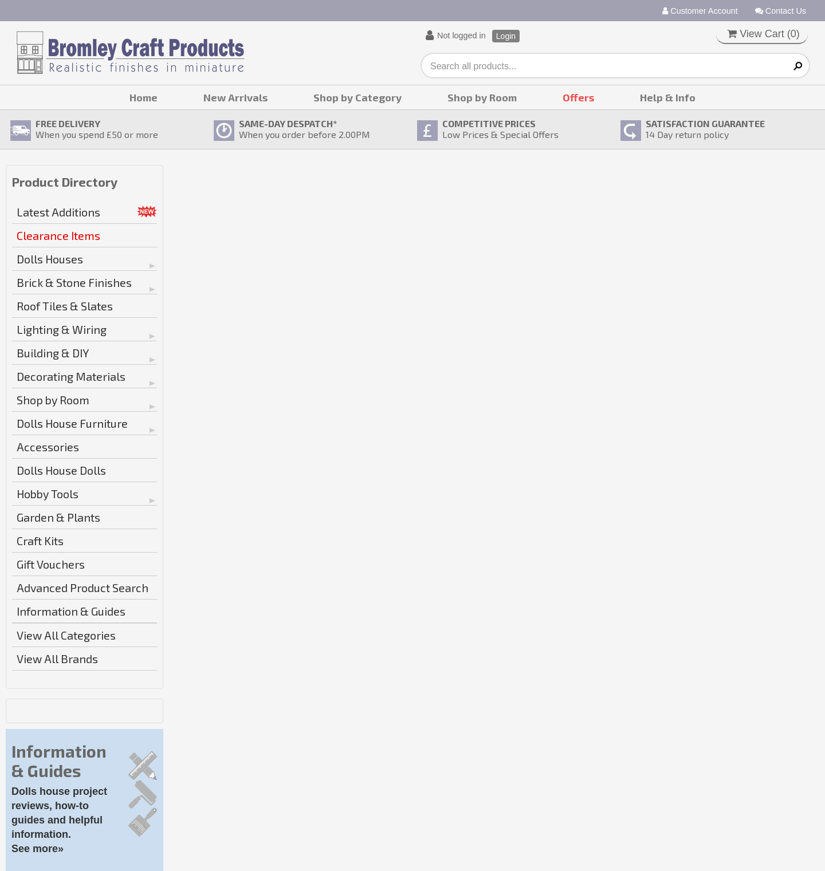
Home (143, 97)
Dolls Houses (50, 259)
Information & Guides (71, 611)
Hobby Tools (47, 493)
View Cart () (763, 34)
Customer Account (700, 10)
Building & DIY (53, 353)
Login (506, 36)
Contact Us (780, 10)
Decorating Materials (71, 376)
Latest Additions (58, 212)
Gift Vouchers (51, 564)
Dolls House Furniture (72, 423)
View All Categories (66, 635)
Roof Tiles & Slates (65, 306)
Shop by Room (482, 97)
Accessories (48, 447)
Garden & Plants (58, 517)
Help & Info (668, 97)
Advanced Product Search (82, 587)
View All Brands (57, 658)
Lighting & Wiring (62, 329)
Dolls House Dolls (61, 470)
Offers (578, 97)
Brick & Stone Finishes (74, 282)
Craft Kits (40, 540)
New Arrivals (235, 97)
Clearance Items (58, 235)
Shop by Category (357, 97)
